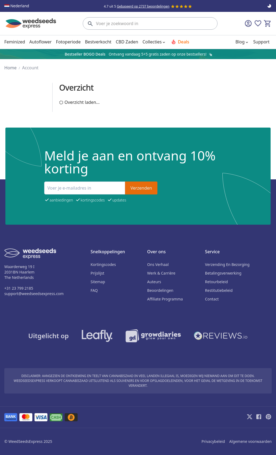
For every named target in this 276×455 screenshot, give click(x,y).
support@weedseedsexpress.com (34, 293)
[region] (138, 54)
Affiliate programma (165, 299)
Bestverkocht (98, 42)
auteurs (154, 281)
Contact (212, 299)
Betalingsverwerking (223, 273)
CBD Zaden (127, 42)
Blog (243, 42)
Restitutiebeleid (219, 290)
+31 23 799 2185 (18, 288)
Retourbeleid (216, 281)
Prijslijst (97, 273)
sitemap (98, 281)
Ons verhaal (158, 264)
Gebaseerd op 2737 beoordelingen (143, 6)
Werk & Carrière (161, 273)
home (10, 68)
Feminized (14, 42)
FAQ (94, 290)
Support (261, 42)
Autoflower (40, 42)
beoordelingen (160, 290)
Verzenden (141, 188)
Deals (179, 42)
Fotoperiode (68, 42)
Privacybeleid (213, 441)
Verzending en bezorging (227, 264)
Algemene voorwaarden (250, 441)
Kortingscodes (103, 264)
